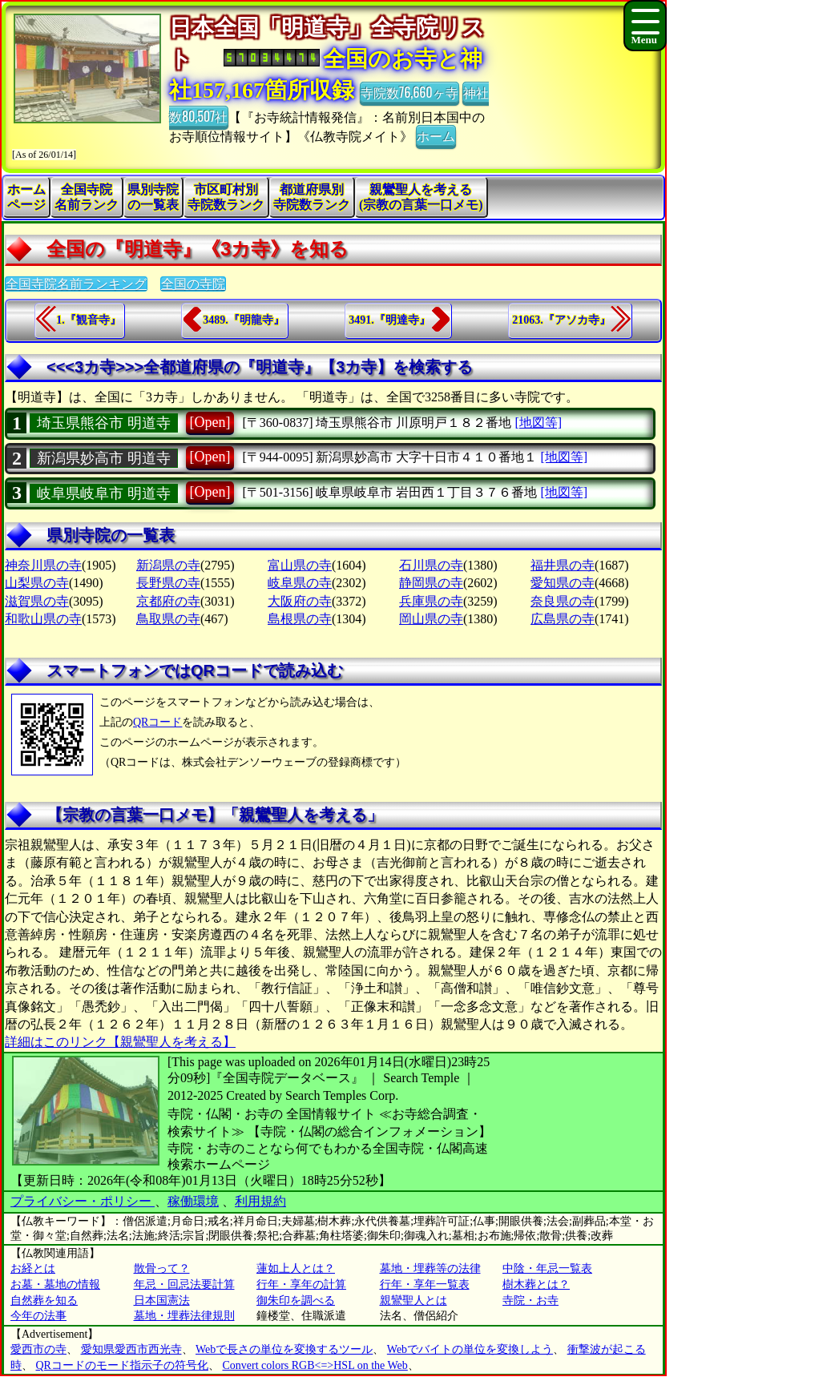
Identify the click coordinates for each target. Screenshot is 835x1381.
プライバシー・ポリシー (82, 1201)
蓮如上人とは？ (295, 1268)
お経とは (32, 1268)
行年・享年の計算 (301, 1284)
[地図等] (538, 422)
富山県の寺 (300, 565)
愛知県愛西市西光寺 (131, 1349)
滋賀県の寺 (37, 601)
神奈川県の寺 (43, 565)
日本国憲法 (162, 1300)
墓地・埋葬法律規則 (184, 1316)
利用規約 (260, 1201)
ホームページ (26, 197)
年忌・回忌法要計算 (184, 1284)
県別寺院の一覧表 (153, 197)
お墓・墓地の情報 (55, 1284)
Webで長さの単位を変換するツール (284, 1349)
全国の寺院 (193, 284)
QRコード (157, 722)
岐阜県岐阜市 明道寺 (104, 493)
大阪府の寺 (300, 601)
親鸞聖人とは (413, 1300)
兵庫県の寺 (431, 601)
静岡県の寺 (431, 583)
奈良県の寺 (562, 601)
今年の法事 (38, 1316)
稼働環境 (193, 1201)
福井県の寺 (562, 565)
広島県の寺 (562, 619)
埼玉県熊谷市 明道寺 (104, 423)
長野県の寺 (168, 583)
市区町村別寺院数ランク (226, 197)
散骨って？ (162, 1268)
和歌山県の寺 (43, 619)
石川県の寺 (431, 565)
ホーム (436, 135)
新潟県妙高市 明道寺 (104, 458)
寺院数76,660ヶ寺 (409, 92)
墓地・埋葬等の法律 (430, 1268)
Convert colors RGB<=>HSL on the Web (314, 1365)
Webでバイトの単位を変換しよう (470, 1349)
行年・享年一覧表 (425, 1284)
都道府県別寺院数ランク (311, 197)
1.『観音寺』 (88, 320)
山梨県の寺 (37, 583)
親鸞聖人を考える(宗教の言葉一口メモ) (421, 197)
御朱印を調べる (295, 1300)
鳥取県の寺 (168, 619)
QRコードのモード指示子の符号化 (122, 1365)
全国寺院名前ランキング (76, 284)
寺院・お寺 (530, 1300)
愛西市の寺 (38, 1349)
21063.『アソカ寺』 (561, 320)
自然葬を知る (44, 1300)
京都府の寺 (168, 601)
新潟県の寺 (168, 565)
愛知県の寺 (562, 583)
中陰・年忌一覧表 (547, 1268)
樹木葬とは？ (536, 1284)
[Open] (210, 422)
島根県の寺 (300, 619)
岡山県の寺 (431, 619)
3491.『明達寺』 (389, 320)
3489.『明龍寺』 (243, 320)
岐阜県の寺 (300, 583)
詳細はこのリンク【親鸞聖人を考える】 (120, 1042)
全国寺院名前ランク (86, 197)
